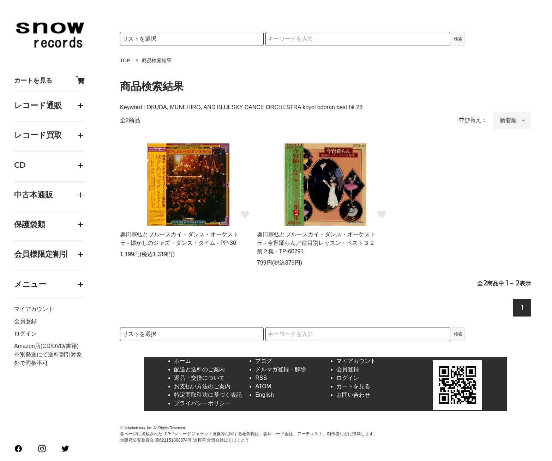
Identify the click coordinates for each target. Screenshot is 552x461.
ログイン (25, 334)
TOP (125, 60)
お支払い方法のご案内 (202, 386)
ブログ (263, 361)
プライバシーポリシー (202, 403)
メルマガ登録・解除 (280, 369)
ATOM (263, 386)
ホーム (182, 361)
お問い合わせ (353, 395)
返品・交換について (199, 378)
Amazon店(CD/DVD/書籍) (46, 346)
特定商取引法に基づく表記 (208, 395)
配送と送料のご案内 (199, 369)
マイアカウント (34, 309)
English (264, 395)
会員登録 (25, 321)
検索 (458, 38)
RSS (261, 378)
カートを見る (49, 80)
